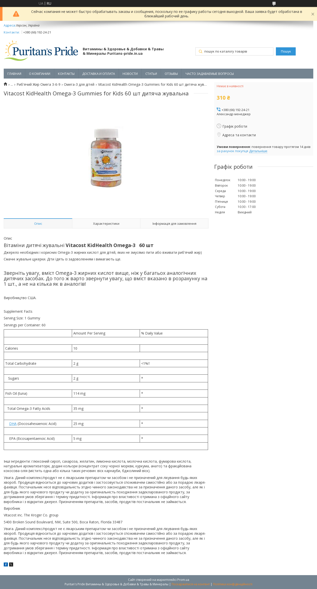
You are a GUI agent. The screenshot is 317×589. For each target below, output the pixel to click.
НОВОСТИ (130, 73)
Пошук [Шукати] (286, 51)
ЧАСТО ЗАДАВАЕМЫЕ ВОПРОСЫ (209, 73)
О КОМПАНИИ (39, 73)
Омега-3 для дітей (79, 84)
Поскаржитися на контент (191, 584)
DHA (13, 423)
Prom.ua (183, 580)
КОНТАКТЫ (66, 73)
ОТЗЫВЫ (171, 73)
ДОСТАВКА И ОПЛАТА (98, 73)
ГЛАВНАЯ (14, 73)
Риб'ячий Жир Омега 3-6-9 (38, 84)
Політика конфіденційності (232, 584)
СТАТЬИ (151, 73)
